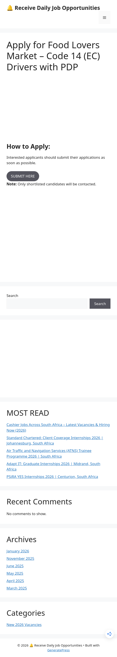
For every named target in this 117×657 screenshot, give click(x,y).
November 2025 (20, 558)
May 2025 (15, 573)
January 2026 (18, 551)
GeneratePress (58, 650)
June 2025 (15, 565)
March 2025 (17, 588)
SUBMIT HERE (23, 176)
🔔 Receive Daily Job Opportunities (53, 7)
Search (12, 295)
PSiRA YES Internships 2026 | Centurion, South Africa (52, 476)
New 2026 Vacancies (24, 624)
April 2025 (15, 580)
